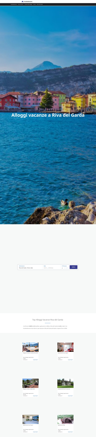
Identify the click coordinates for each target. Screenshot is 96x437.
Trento (34, 4)
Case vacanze (20, 4)
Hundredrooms (14, 4)
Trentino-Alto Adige (28, 4)
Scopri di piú (35, 359)
